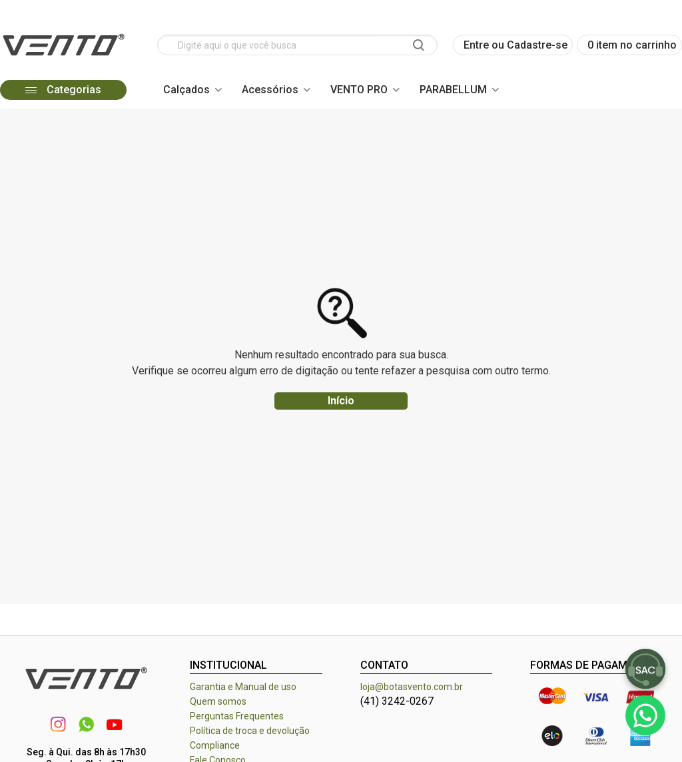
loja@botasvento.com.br (411, 686)
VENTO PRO (359, 89)
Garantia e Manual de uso (243, 686)
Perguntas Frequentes (237, 716)
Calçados (186, 89)
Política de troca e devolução (250, 730)
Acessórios (270, 89)
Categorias (63, 89)
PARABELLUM (453, 89)
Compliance (215, 745)
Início (341, 400)
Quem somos (218, 701)
